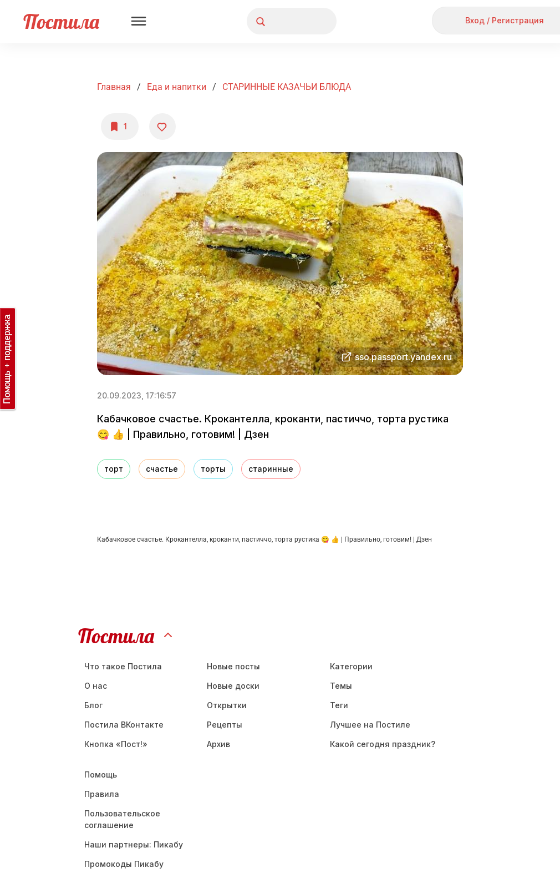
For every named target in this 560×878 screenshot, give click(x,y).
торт (113, 468)
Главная (114, 87)
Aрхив (218, 744)
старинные (270, 468)
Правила (101, 794)
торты (213, 468)
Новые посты (233, 666)
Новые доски (233, 685)
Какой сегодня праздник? (382, 744)
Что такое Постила (123, 666)
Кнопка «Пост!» (115, 744)
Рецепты (224, 724)
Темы (341, 685)
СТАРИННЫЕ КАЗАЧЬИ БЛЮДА (286, 87)
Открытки (227, 705)
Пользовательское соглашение (122, 819)
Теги (339, 705)
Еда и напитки (176, 87)
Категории (351, 666)
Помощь (100, 774)
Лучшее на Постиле (370, 724)
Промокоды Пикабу (124, 864)
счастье (162, 468)
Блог (93, 705)
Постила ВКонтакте (124, 724)
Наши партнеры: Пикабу (133, 844)
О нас (95, 685)
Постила (61, 21)
